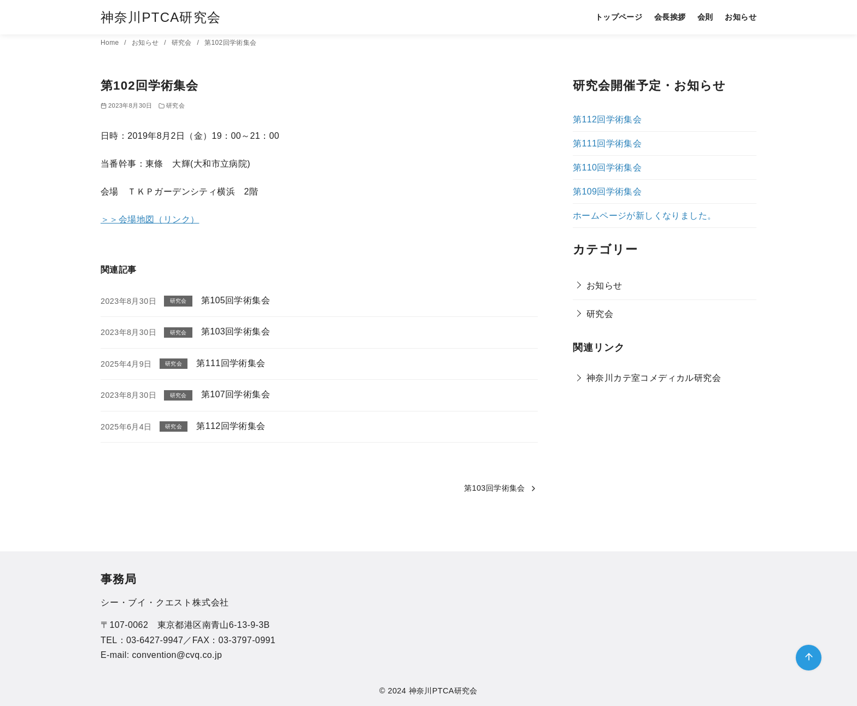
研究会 (183, 42)
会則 (705, 17)
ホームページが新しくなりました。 (644, 215)
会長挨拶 (670, 17)
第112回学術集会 (230, 426)
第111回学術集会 (230, 363)
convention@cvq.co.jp (177, 655)
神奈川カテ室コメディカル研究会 (653, 378)
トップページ (618, 17)
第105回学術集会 (235, 300)
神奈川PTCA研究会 (161, 17)
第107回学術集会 (235, 394)
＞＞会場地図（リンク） (150, 219)
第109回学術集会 (607, 191)
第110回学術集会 (607, 167)
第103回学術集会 (235, 331)
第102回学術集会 (230, 42)
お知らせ (740, 17)
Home (111, 42)
